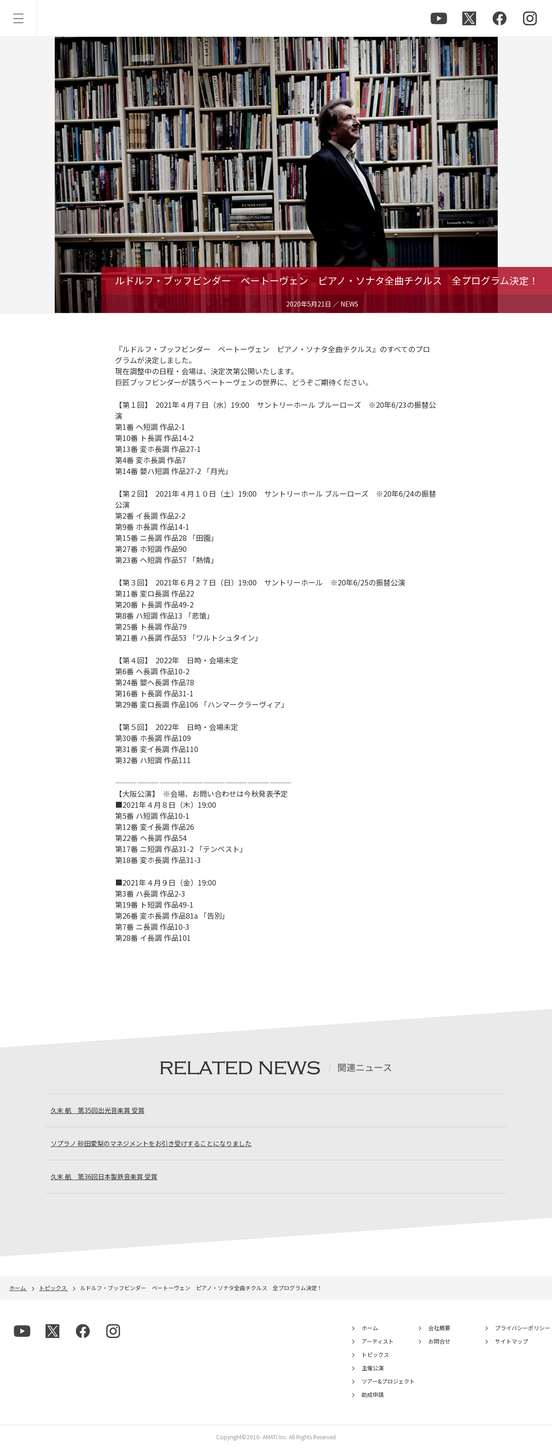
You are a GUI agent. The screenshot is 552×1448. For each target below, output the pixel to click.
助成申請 (373, 1394)
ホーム (370, 1328)
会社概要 (439, 1328)
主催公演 (373, 1368)
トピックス (375, 1354)
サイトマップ (511, 1341)
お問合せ (439, 1341)
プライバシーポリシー (522, 1328)
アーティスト (378, 1341)
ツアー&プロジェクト (388, 1381)
